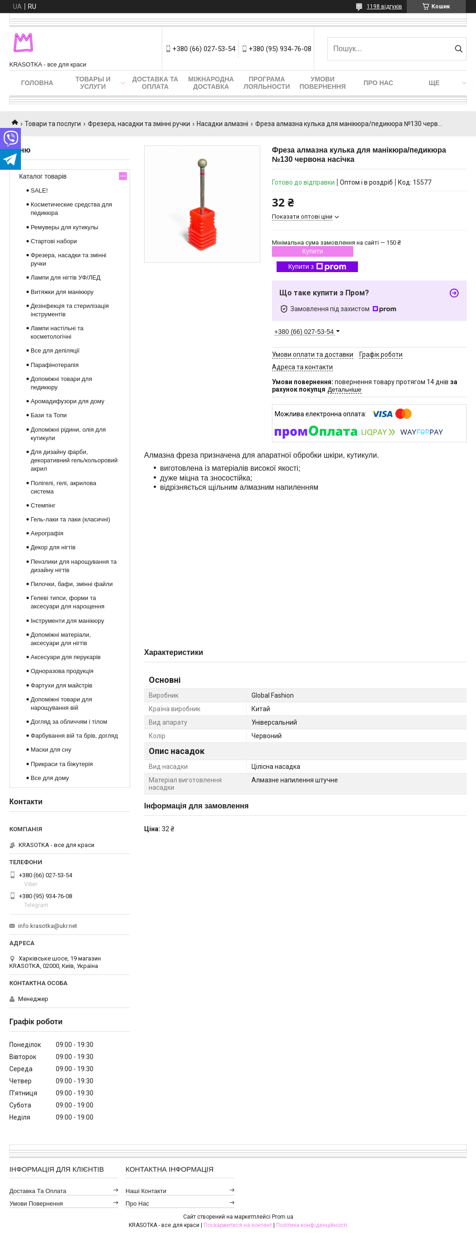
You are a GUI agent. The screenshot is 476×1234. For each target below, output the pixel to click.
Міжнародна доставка (211, 82)
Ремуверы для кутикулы (64, 227)
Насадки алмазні (222, 123)
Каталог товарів (42, 176)
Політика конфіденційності (311, 1225)
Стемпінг (43, 505)
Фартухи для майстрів (62, 685)
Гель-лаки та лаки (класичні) (70, 519)
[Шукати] (458, 48)
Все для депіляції (55, 350)
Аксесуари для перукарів (65, 657)
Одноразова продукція (62, 670)
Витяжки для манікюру (62, 291)
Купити (312, 251)
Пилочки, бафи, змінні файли (71, 583)
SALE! (39, 190)
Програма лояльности (267, 82)
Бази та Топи (49, 415)
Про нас (378, 83)
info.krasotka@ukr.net (47, 925)
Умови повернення (322, 82)
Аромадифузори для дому (68, 401)
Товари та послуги (53, 123)
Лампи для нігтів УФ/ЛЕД (65, 277)
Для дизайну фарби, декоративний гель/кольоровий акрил (74, 460)
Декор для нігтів (53, 547)
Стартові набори (54, 241)
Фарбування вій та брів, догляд (74, 735)
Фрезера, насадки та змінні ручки (139, 123)
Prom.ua (282, 1217)
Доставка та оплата (155, 82)
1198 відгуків (384, 6)
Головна (37, 83)
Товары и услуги (93, 82)
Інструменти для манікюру (67, 620)
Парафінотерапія (55, 364)
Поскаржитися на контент (238, 1225)
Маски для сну (51, 749)
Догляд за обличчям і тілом (69, 721)
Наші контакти (146, 1190)
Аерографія (47, 533)
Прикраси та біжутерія (62, 763)
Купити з (317, 267)
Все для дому (50, 777)
